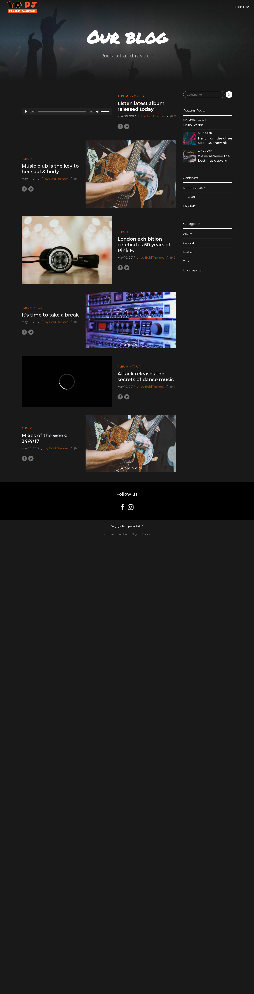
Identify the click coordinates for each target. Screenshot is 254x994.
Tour (186, 261)
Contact (145, 534)
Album (123, 96)
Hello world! (193, 125)
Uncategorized (193, 270)
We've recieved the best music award (214, 158)
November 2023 (194, 188)
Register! (242, 7)
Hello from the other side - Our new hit (215, 141)
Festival (188, 252)
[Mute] (98, 111)
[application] (67, 111)
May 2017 (189, 206)
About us (109, 534)
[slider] (62, 111)
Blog (134, 534)
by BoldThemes (153, 116)
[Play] (26, 111)
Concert (139, 96)
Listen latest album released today (141, 106)
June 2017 (190, 197)
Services (122, 534)
